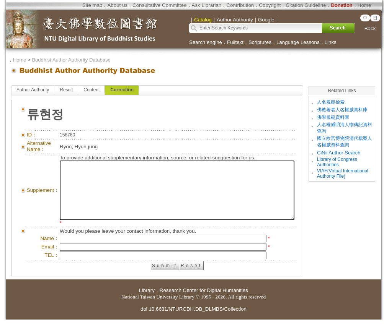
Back (370, 28)
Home (364, 5)
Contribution (240, 5)
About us (117, 5)
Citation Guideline (306, 5)
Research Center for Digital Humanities (204, 302)
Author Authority (32, 89)
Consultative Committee (159, 5)
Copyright (270, 5)
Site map (92, 5)
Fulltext (235, 42)
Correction (122, 89)
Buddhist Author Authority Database (71, 60)
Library (147, 302)
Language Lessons (298, 42)
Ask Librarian (207, 5)
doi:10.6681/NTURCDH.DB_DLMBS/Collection (194, 320)
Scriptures (259, 42)
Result (66, 89)
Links (331, 42)
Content (91, 89)
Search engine (205, 42)
